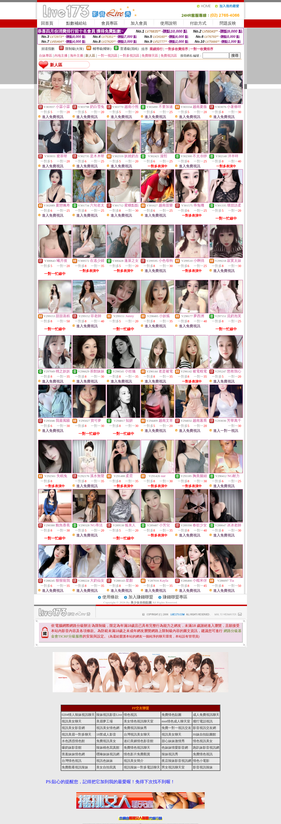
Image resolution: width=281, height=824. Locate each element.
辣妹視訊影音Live (109, 715)
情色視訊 (130, 715)
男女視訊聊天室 (173, 767)
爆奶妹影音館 (72, 748)
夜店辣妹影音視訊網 (176, 761)
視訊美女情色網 (107, 728)
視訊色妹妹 (104, 761)
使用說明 (168, 23)
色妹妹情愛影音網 (175, 748)
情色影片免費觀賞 (137, 754)
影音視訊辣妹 (203, 767)
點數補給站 (76, 23)
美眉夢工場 (104, 721)
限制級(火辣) (74, 49)
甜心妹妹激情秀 (173, 741)
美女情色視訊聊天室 (138, 721)
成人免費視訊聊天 (206, 715)
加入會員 (139, 23)
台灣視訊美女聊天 (137, 734)
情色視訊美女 (203, 741)
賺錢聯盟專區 (175, 597)
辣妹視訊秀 (170, 754)
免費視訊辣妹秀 (135, 728)
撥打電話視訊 (203, 721)
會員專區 (109, 23)
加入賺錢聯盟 (140, 597)
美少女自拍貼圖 (141, 602)
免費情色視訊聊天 (137, 748)
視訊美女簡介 (134, 761)
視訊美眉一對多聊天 (76, 734)
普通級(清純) (129, 49)
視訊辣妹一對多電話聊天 (142, 767)
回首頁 (47, 23)
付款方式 (198, 23)
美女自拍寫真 (106, 767)
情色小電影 (201, 761)
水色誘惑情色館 (73, 741)
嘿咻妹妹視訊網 (107, 754)
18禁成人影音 (106, 734)
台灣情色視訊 (72, 761)
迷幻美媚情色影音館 (138, 741)
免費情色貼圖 (171, 715)
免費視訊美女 (106, 741)
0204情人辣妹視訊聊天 (78, 715)
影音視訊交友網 (204, 728)
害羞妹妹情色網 (73, 754)
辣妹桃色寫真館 (107, 748)
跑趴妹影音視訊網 (206, 748)
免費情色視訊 (203, 754)
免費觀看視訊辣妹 (75, 767)
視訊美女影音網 (73, 728)
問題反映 (228, 23)
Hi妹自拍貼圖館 (204, 734)
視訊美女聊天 (72, 721)
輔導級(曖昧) (102, 49)
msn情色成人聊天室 (176, 721)
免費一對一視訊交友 (176, 728)
